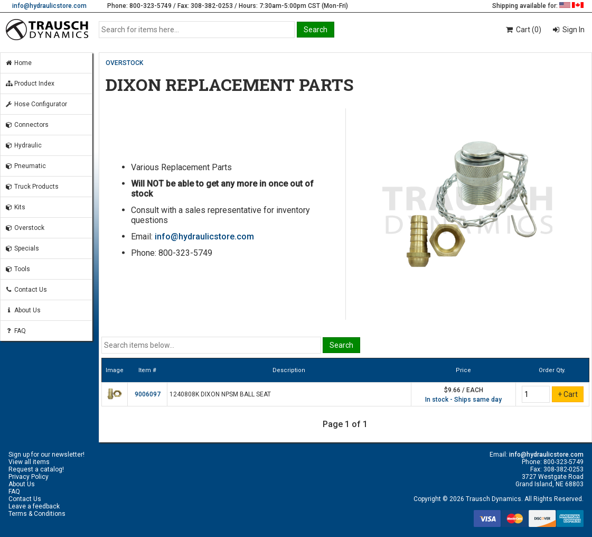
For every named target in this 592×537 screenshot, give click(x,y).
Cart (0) (523, 29)
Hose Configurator (36, 104)
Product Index (29, 83)
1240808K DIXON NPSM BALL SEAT (220, 394)
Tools (17, 269)
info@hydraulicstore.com (49, 6)
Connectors (27, 124)
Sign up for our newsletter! (46, 454)
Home (18, 63)
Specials (22, 248)
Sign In (573, 29)
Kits (15, 207)
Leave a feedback (34, 506)
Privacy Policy (28, 476)
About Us (23, 310)
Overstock (24, 228)
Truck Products (32, 186)
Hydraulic (23, 145)
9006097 (148, 394)
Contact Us (26, 289)
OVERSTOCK (124, 63)
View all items (29, 462)
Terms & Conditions (36, 513)
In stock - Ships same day (463, 399)
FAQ (15, 331)
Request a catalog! (36, 469)
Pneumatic (25, 166)
